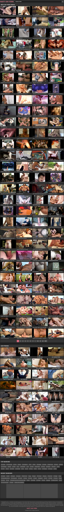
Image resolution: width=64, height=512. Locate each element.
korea (44, 480)
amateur (48, 466)
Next (46, 341)
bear (34, 464)
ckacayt (50, 468)
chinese (3, 464)
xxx (18, 466)
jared (8, 476)
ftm (30, 464)
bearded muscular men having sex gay (18, 480)
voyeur (12, 482)
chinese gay (10, 464)
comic (3, 468)
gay (30, 476)
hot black (39, 476)
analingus (45, 468)
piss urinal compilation (20, 482)
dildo (36, 468)
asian (20, 464)
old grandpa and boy (6, 478)
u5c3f (46, 478)
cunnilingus (4, 466)
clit (28, 466)
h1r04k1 (51, 478)
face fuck (50, 476)
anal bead (18, 468)
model (32, 466)
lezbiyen (13, 476)
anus (40, 468)
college (56, 476)
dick (58, 466)
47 (40, 341)
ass (23, 468)
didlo (55, 468)
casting (56, 478)
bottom (54, 466)
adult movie (51, 464)
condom (12, 468)
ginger (34, 476)
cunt (27, 468)
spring (26, 478)
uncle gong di (14, 478)
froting (3, 480)
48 (42, 341)
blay (60, 478)
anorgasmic (25, 464)
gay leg (48, 480)
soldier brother (55, 480)
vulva (8, 480)
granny (45, 476)
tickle (14, 466)
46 (37, 341)
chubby (44, 464)
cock (8, 468)
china (15, 464)
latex (29, 480)
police (10, 466)
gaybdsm (41, 478)
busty (31, 468)
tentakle (33, 480)
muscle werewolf (5, 482)
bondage (39, 464)
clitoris (56, 464)
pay (60, 476)
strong (43, 466)
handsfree (23, 466)
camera (30, 478)
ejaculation (38, 466)
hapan (35, 478)
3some (61, 464)
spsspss (18, 476)
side (61, 480)
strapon (3, 476)
